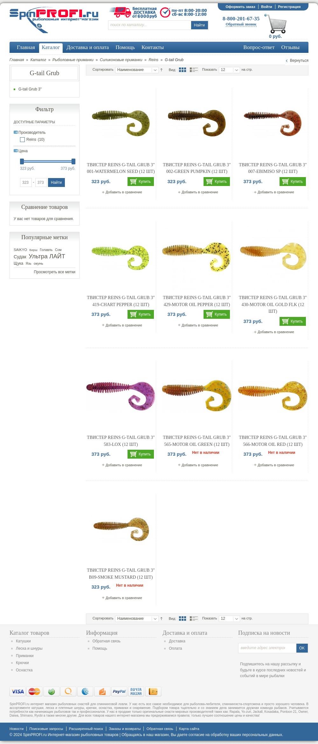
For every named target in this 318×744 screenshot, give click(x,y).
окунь (38, 263)
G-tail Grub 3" (30, 89)
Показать (209, 69)
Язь (28, 263)
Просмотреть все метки (54, 272)
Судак (20, 256)
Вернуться (299, 60)
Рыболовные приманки (72, 60)
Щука (18, 263)
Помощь (100, 648)
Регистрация (289, 7)
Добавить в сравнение (124, 192)
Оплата (175, 648)
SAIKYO (20, 250)
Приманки (25, 656)
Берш (34, 250)
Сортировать (103, 69)
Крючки (22, 663)
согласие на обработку (209, 735)
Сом (58, 250)
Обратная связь (107, 641)
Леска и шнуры (29, 648)
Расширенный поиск (86, 729)
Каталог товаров (29, 633)
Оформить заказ (240, 7)
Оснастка (24, 670)
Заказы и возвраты (125, 729)
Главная (17, 60)
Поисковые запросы (46, 729)
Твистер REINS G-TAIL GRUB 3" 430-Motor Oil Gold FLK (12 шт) (273, 304)
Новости (17, 729)
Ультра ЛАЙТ (47, 256)
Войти (266, 7)
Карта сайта (189, 729)
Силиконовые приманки (121, 60)
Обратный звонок (241, 24)
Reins (153, 60)
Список (194, 70)
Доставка (177, 641)
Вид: (172, 70)
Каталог (38, 60)
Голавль (46, 250)
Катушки (23, 641)
